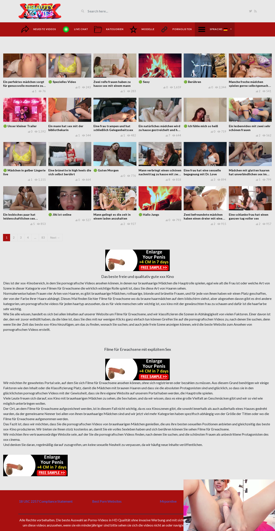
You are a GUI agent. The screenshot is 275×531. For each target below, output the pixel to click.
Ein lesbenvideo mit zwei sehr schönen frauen (249, 128)
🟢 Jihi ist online (59, 214)
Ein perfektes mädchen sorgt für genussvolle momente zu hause (23, 85)
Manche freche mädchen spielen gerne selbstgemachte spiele (250, 85)
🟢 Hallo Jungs (149, 214)
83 (43, 237)
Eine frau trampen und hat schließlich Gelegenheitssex (113, 128)
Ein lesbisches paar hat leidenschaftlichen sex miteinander (19, 218)
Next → (55, 237)
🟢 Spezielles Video (62, 82)
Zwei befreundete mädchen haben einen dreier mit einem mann (204, 218)
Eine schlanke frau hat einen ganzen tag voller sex (248, 216)
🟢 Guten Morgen (106, 170)
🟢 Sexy (144, 82)
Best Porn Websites (107, 501)
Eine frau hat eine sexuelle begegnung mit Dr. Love (202, 172)
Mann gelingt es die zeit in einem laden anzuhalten (112, 216)
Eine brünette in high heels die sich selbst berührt (69, 172)
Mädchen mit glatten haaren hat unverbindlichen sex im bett (249, 174)
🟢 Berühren (192, 82)
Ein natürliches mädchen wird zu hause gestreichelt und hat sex (160, 130)
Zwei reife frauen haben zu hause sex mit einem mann (112, 83)
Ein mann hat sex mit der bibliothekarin (65, 128)
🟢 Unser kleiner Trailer (20, 126)
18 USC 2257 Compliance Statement (46, 501)
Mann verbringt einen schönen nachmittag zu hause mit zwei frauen (160, 174)
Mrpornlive (168, 501)
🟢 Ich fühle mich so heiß (201, 126)
